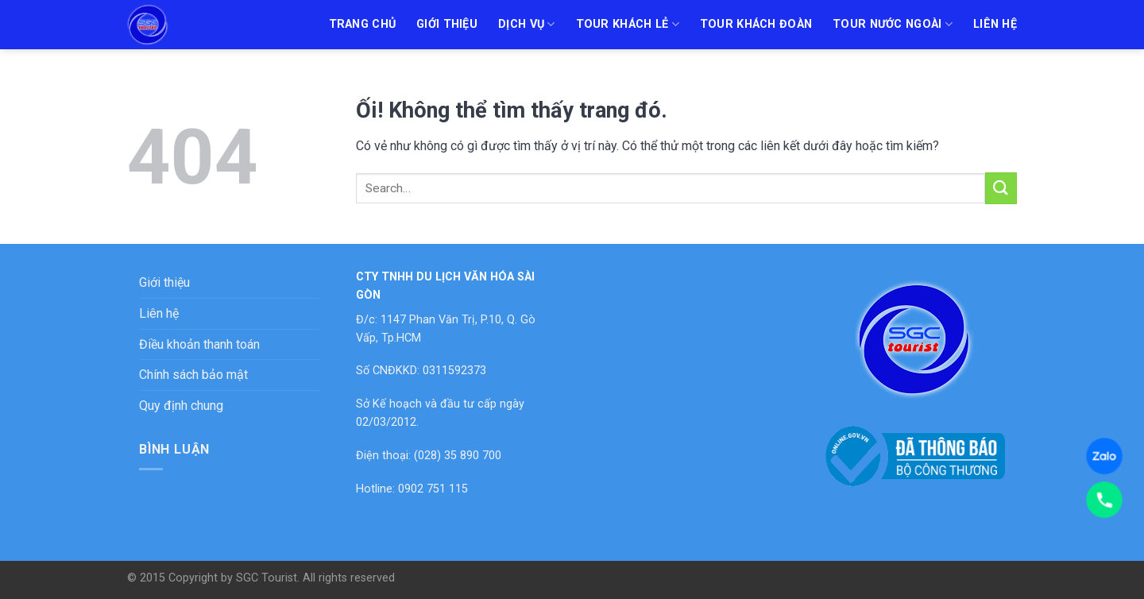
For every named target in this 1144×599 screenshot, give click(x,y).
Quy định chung (181, 405)
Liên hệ (995, 24)
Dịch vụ (526, 24)
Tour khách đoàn (756, 24)
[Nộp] (1001, 187)
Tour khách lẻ (627, 24)
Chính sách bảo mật (193, 374)
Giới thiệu (446, 24)
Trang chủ (362, 24)
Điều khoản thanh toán (199, 344)
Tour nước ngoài (893, 24)
